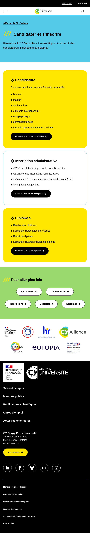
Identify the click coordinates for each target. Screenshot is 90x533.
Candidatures (60, 291)
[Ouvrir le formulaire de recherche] (83, 11)
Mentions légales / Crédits (15, 487)
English (82, 4)
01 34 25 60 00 (11, 443)
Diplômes (73, 304)
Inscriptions (18, 304)
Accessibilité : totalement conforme (19, 516)
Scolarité (46, 304)
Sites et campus (13, 388)
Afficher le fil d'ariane (15, 23)
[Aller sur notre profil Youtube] (44, 468)
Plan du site (8, 524)
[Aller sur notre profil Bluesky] (32, 468)
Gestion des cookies (12, 509)
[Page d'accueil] (43, 11)
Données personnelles (13, 494)
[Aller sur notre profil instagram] (57, 468)
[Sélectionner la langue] (67, 3)
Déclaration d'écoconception (16, 502)
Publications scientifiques (20, 404)
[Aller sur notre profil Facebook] (20, 468)
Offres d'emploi (13, 412)
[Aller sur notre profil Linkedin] (7, 468)
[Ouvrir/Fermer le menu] (5, 11)
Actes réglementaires (16, 420)
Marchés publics (13, 396)
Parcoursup (29, 291)
